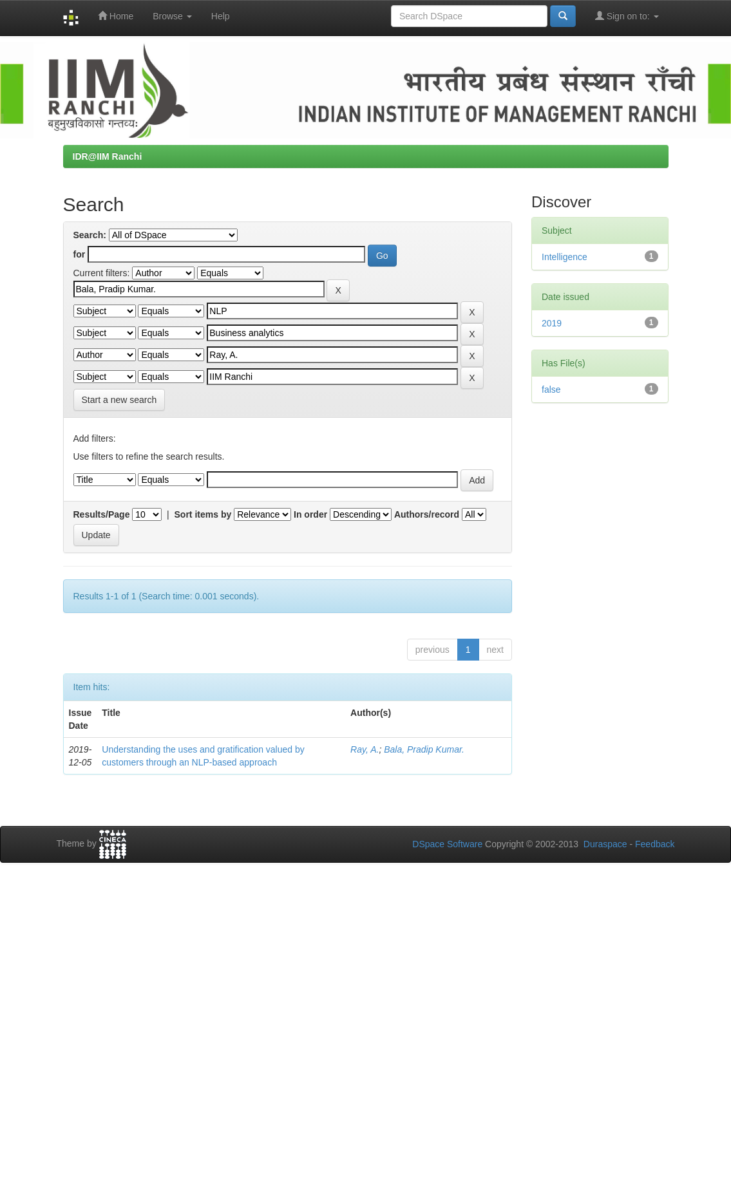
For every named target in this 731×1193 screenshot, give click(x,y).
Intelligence (564, 257)
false (551, 389)
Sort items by (203, 514)
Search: (89, 235)
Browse (172, 16)
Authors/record (426, 514)
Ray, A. (364, 749)
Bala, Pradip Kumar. (424, 749)
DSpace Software (447, 844)
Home (115, 15)
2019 (552, 323)
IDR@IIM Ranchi (107, 156)
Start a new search (119, 400)
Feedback (654, 844)
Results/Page (101, 514)
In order (310, 514)
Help (220, 16)
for (79, 254)
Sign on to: (627, 15)
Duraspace (605, 844)
